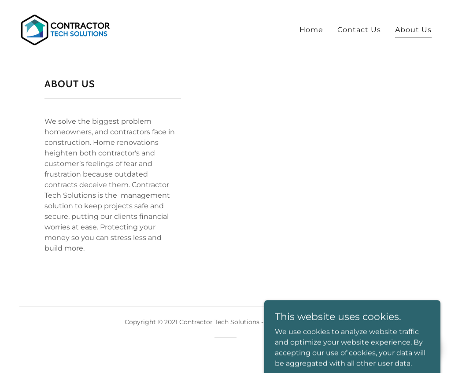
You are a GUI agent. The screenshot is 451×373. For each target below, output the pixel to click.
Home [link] (311, 30)
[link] (65, 29)
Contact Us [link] (359, 30)
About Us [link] (413, 30)
